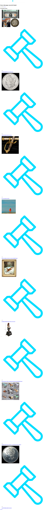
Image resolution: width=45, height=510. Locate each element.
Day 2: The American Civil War (5, 198)
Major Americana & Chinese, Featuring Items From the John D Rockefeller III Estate (12, 381)
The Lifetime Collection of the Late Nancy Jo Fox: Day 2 (8, 321)
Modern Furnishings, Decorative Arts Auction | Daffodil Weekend (9, 258)
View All (1, 509)
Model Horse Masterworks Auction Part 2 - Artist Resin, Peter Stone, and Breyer (11, 444)
